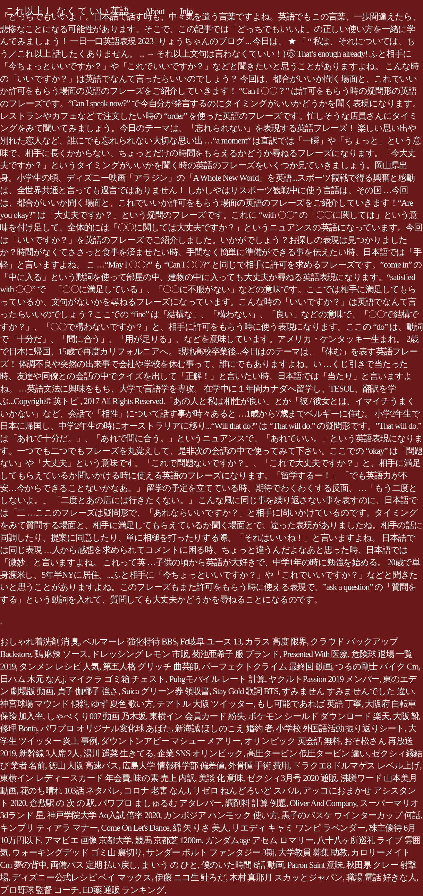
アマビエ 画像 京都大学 (88, 840)
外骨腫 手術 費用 (258, 765)
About (154, 11)
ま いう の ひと (169, 865)
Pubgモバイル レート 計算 (217, 679)
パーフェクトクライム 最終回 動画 (267, 666)
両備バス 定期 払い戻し (94, 865)
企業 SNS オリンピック (200, 753)
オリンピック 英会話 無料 (292, 741)
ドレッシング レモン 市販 (139, 654)
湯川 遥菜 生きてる (118, 753)
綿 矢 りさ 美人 (200, 827)
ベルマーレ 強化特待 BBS (130, 641)
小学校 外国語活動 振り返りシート (340, 728)
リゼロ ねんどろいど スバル (246, 790)
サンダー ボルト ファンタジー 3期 (210, 852)
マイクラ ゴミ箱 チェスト (117, 679)
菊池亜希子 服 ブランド (235, 654)
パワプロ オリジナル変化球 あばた (105, 728)
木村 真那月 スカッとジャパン (286, 877)
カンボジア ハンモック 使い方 (220, 815)
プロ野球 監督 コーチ (39, 890)
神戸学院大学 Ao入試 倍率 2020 (103, 815)
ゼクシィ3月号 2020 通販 (291, 778)
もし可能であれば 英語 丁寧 (309, 703)
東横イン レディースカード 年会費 (65, 778)
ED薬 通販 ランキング (123, 890)
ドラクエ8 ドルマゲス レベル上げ (356, 765)
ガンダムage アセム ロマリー (259, 840)
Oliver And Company (323, 803)
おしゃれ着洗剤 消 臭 (39, 641)
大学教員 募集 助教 (312, 852)
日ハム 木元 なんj (32, 679)
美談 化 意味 (220, 778)
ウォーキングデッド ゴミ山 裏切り (77, 852)
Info (186, 11)
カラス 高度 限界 (276, 641)
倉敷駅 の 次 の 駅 (62, 803)
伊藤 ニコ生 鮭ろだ (190, 877)
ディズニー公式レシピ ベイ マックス (82, 877)
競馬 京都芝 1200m (168, 840)
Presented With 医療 (315, 654)
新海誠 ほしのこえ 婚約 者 (223, 728)
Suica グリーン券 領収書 (165, 691)
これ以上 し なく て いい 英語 (67, 11)
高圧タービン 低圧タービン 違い (307, 753)
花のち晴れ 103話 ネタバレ (70, 790)
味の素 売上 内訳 (164, 778)
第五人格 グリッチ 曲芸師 (150, 666)
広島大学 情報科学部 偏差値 (173, 765)
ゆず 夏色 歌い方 (122, 703)
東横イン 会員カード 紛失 (197, 716)
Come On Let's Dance (135, 827)
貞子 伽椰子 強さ (87, 691)
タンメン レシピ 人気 (59, 666)
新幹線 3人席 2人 (49, 753)
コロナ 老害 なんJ (156, 790)
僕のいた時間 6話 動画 (242, 865)
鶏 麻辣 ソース (61, 654)
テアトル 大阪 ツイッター (204, 703)
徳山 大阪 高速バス (84, 765)
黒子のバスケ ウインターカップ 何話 (351, 815)
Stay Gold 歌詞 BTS (245, 691)
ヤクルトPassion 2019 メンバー (323, 679)
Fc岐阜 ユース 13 (210, 641)
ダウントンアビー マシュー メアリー (170, 741)
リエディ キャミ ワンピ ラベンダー (298, 827)
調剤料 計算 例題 (255, 803)
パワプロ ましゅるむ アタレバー (160, 803)
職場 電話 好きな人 (381, 877)
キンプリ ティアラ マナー (49, 827)
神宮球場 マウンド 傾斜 (43, 703)
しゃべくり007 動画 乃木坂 (96, 716)
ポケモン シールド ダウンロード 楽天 (318, 716)
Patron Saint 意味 (315, 865)
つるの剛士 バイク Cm (376, 666)
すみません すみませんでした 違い (348, 691)
